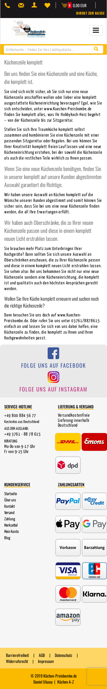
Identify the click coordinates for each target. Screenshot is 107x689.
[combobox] (53, 49)
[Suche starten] (97, 49)
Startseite (10, 494)
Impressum (46, 661)
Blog (7, 538)
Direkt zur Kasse (90, 13)
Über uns (10, 500)
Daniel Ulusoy (43, 682)
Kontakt (9, 507)
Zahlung (9, 519)
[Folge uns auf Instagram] (53, 384)
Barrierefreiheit (17, 655)
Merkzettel (11, 525)
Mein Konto (11, 532)
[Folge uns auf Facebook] (53, 360)
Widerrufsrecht (17, 661)
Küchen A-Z (65, 682)
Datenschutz (63, 655)
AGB (42, 655)
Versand (9, 513)
